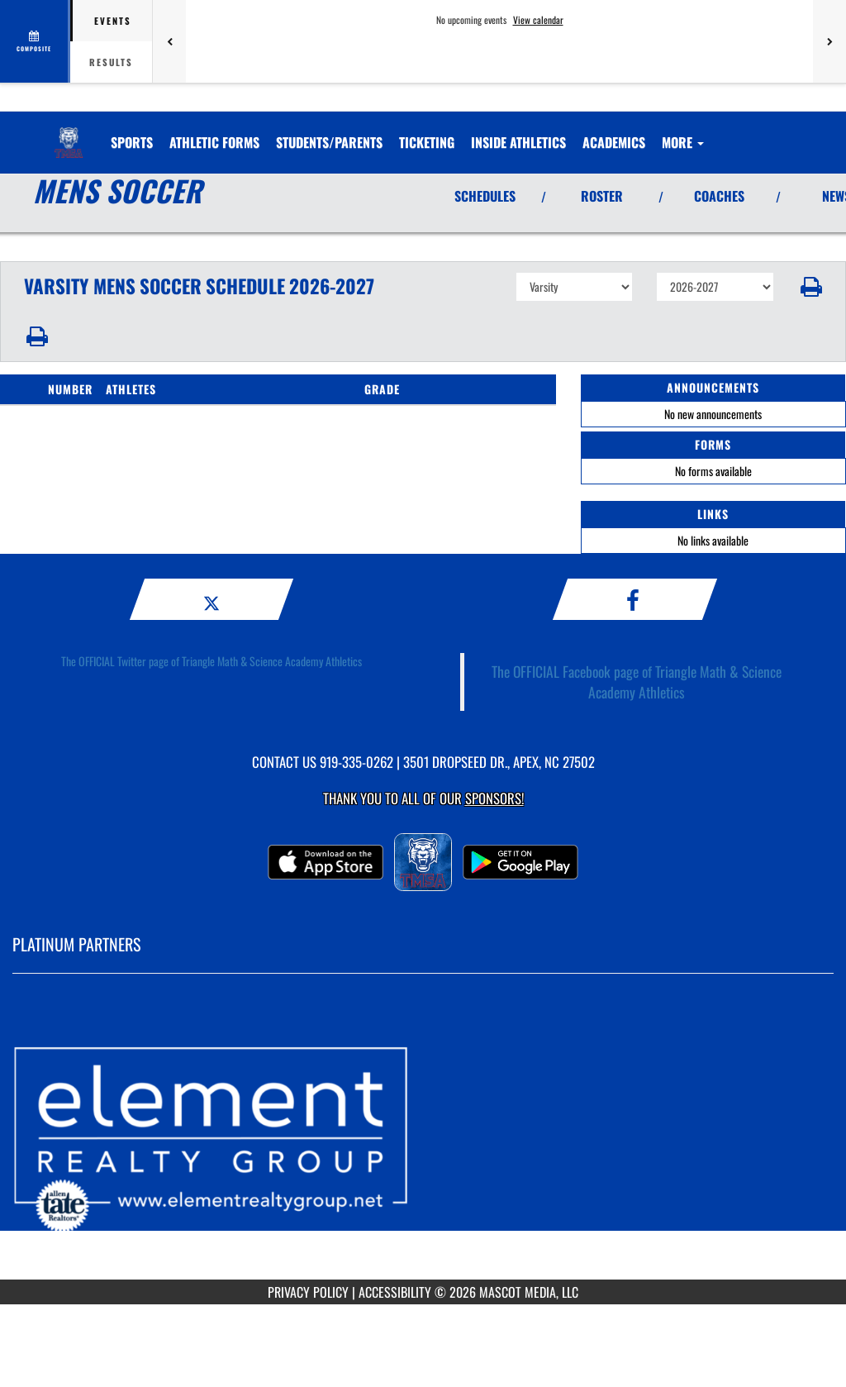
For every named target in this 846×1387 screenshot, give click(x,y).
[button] (810, 286)
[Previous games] (169, 41)
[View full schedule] (35, 41)
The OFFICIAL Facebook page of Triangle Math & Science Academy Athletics (637, 681)
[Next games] (829, 41)
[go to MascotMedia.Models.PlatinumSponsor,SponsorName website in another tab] (423, 1139)
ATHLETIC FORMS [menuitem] (214, 142)
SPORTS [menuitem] (132, 142)
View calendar (538, 19)
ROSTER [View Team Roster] (602, 196)
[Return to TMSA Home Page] (68, 132)
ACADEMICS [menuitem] (613, 142)
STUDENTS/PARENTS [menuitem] (329, 142)
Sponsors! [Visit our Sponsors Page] (494, 798)
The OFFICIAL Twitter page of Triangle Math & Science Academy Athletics (211, 661)
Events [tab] (112, 20)
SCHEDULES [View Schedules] (485, 196)
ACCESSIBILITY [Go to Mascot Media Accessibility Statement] (395, 1292)
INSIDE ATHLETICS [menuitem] (518, 142)
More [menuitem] (683, 142)
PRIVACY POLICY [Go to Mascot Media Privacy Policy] (308, 1292)
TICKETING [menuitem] (426, 142)
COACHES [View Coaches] (719, 196)
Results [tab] (111, 62)
